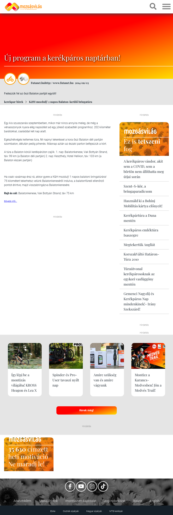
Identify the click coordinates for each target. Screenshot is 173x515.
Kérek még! (86, 410)
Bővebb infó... (10, 201)
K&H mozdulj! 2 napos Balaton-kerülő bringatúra (60, 102)
